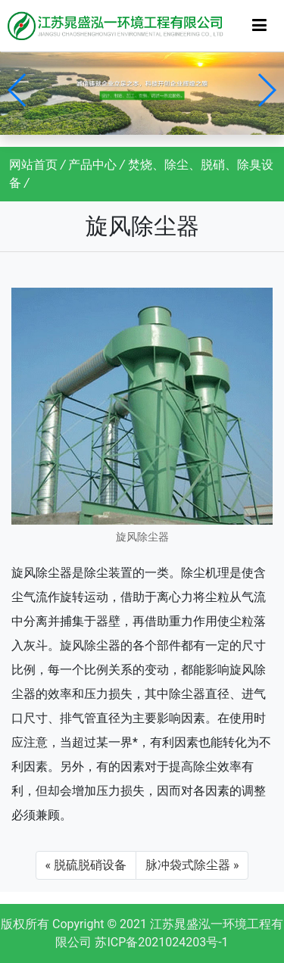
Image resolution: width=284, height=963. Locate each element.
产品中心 (92, 164)
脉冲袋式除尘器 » (192, 865)
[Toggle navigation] (259, 25)
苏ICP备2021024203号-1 (161, 942)
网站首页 (33, 164)
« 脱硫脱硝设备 (85, 865)
